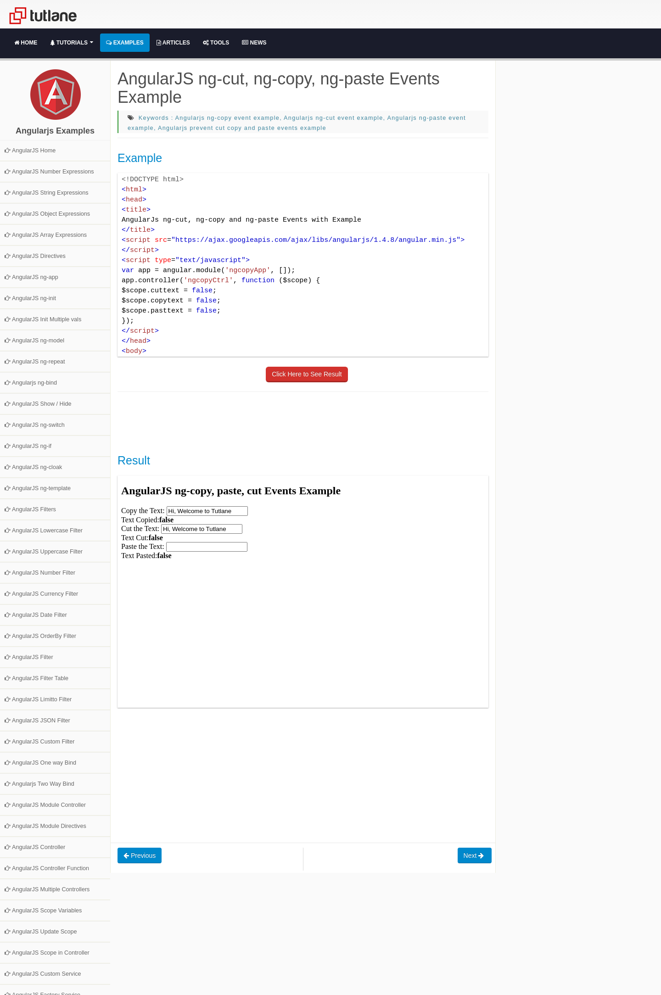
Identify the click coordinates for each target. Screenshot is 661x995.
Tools (216, 42)
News (254, 42)
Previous (139, 855)
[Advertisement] (285, 421)
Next (475, 855)
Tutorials (71, 42)
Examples (124, 42)
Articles (173, 42)
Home (25, 42)
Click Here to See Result (307, 374)
